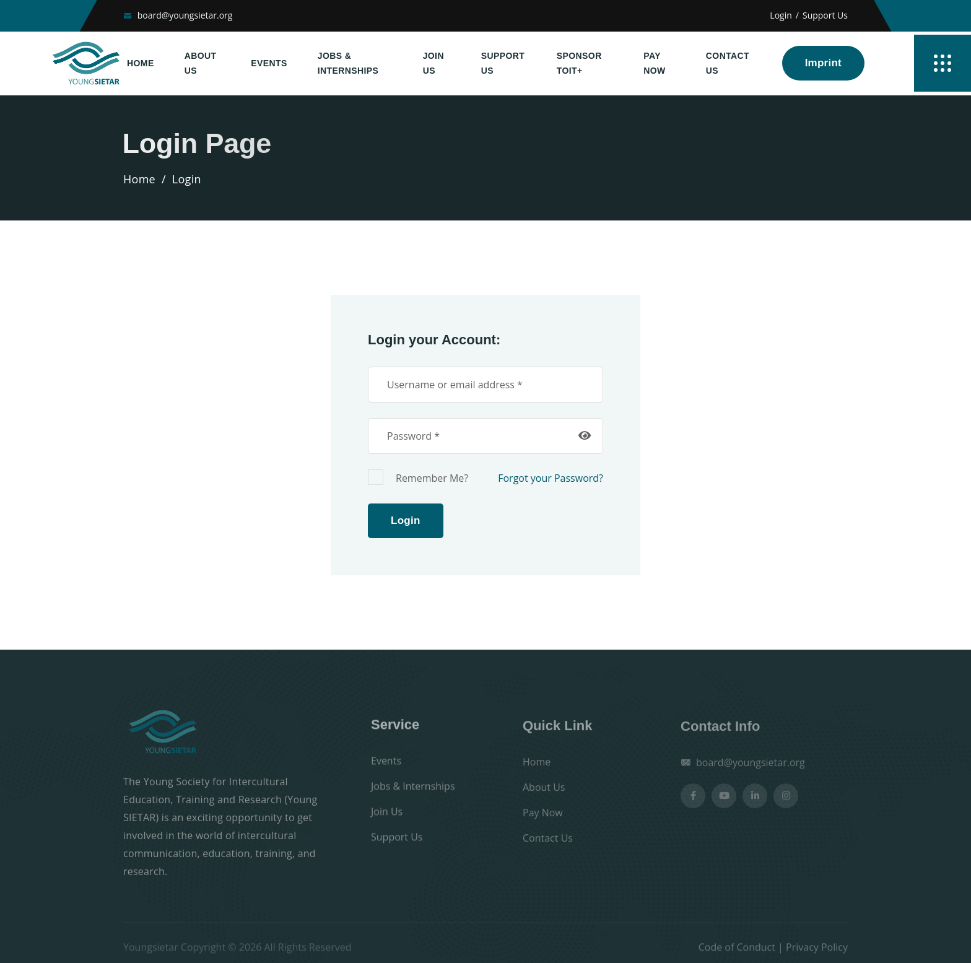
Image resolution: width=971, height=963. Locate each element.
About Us (201, 63)
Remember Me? (418, 477)
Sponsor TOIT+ (579, 63)
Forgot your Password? (550, 478)
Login (780, 15)
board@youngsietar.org (185, 15)
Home (140, 63)
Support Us (825, 15)
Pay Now (654, 63)
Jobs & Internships (348, 63)
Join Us (433, 63)
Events (269, 63)
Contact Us (727, 63)
